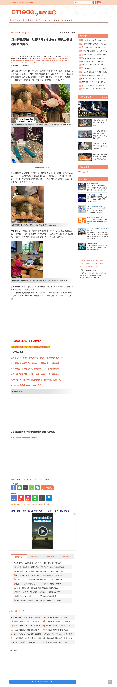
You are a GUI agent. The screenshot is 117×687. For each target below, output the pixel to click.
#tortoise (18, 63)
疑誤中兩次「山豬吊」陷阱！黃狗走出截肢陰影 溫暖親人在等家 (37, 592)
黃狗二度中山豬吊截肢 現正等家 (55, 617)
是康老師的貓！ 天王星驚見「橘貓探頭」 (100, 122)
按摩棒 (47, 479)
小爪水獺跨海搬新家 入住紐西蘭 (23, 642)
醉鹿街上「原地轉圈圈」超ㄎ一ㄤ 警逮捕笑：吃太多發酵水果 (38, 584)
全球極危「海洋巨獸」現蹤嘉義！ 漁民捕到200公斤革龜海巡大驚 (100, 134)
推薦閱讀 (18, 557)
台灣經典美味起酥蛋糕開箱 (94, 217)
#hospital (32, 63)
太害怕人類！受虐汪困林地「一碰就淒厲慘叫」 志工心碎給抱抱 (39, 579)
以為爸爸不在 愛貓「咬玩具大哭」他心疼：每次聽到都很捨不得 (37, 358)
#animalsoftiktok (28, 61)
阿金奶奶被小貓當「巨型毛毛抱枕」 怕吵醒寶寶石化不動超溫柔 (39, 575)
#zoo (45, 58)
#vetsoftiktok (44, 61)
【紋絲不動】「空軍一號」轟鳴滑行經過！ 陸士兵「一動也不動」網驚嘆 (39, 511)
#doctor (41, 58)
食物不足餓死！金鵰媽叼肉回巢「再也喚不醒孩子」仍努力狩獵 (38, 600)
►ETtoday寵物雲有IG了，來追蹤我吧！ (27, 385)
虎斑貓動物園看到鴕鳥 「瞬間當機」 (27, 621)
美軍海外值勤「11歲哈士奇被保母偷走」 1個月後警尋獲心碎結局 (37, 563)
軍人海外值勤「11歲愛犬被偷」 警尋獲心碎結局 (93, 40)
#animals (14, 61)
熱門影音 (34, 557)
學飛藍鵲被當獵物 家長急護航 (57, 630)
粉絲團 (94, 2)
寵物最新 (50, 557)
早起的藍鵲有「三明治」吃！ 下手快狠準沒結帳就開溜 (36, 596)
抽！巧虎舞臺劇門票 (92, 184)
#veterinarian (52, 58)
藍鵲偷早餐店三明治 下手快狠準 (58, 621)
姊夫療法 (30, 479)
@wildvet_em (15, 56)
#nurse (59, 58)
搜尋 (90, 2)
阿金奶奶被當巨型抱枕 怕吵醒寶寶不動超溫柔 (93, 51)
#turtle (13, 63)
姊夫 (36, 479)
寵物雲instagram (99, 2)
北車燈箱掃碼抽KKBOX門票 (94, 195)
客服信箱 (94, 263)
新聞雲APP (29, 2)
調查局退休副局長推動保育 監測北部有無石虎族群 (92, 82)
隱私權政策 (83, 266)
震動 (41, 479)
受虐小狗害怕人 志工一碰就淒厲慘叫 (27, 634)
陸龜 (18, 479)
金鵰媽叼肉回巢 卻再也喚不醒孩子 (59, 626)
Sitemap (101, 263)
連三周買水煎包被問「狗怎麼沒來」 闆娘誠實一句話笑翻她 (35, 363)
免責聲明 (98, 266)
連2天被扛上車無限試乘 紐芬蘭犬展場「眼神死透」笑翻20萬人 (36, 380)
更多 (104, 97)
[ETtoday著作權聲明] (44, 504)
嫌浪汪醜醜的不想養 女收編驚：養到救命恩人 (92, 89)
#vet (36, 58)
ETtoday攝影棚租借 (92, 243)
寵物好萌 (42, 20)
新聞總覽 (16, 20)
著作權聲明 (91, 266)
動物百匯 (55, 20)
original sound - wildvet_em (50, 63)
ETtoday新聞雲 (13, 2)
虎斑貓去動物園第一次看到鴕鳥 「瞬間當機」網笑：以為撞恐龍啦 (40, 567)
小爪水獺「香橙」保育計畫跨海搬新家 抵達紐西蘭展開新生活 (36, 588)
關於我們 (95, 260)
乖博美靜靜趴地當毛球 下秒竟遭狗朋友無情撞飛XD (100, 146)
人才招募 (89, 260)
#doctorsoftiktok (54, 61)
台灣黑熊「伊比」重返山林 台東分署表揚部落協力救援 (92, 79)
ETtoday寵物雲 (34, 12)
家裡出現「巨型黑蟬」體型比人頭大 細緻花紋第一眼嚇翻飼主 (36, 374)
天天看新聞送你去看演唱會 (94, 206)
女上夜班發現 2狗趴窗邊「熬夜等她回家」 (93, 47)
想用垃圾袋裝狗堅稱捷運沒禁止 (57, 642)
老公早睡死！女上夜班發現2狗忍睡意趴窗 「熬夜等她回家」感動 (39, 571)
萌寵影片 (29, 20)
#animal (19, 61)
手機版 (22, 2)
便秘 (23, 479)
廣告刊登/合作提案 (85, 263)
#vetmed (38, 63)
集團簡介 (102, 260)
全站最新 (66, 557)
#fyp (23, 63)
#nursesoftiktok (65, 61)
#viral (26, 63)
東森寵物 (68, 20)
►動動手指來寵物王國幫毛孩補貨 (24, 438)
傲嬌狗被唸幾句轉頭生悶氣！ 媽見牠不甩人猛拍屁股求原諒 (100, 157)
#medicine (65, 58)
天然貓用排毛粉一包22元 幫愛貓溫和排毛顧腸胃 (30, 347)
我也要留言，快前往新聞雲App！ (43, 681)
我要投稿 (83, 260)
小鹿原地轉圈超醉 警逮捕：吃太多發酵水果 (93, 58)
